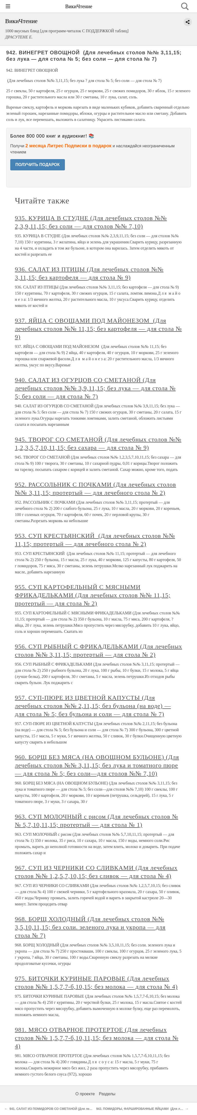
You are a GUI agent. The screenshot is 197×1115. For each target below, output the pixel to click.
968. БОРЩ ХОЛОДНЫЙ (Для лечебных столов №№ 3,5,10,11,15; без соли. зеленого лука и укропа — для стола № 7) (90, 927)
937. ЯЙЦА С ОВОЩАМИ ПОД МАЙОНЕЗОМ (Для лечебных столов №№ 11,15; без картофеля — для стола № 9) (98, 328)
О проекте (85, 1094)
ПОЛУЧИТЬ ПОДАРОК (37, 164)
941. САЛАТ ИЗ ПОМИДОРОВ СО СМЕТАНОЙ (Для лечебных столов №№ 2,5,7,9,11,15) (74, 1109)
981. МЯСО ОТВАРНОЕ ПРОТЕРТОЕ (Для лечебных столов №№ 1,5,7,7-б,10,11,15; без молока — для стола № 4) (97, 1037)
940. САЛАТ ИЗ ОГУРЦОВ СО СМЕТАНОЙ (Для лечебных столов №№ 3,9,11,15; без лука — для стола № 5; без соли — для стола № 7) (95, 388)
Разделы (107, 1094)
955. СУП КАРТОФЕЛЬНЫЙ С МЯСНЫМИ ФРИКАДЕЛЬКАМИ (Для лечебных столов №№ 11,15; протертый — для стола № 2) (93, 595)
